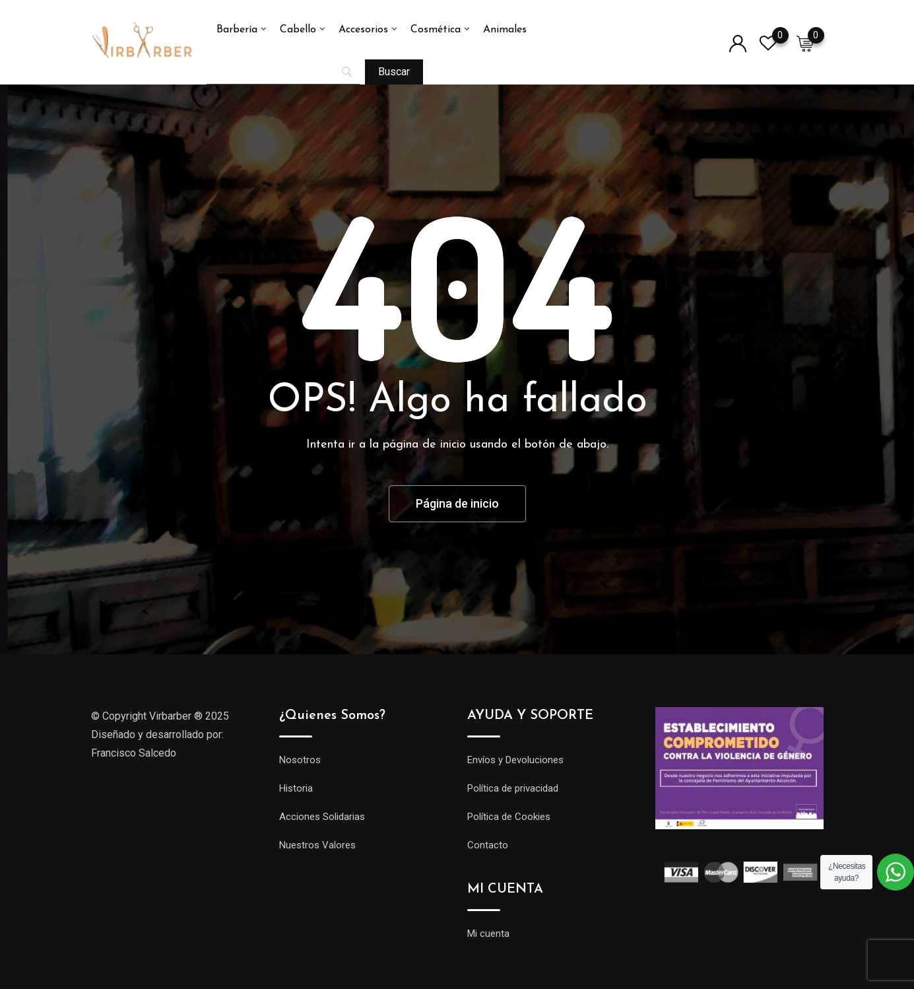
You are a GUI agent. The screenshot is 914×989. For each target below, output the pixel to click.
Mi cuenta (488, 933)
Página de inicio (457, 503)
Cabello (298, 29)
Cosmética (435, 29)
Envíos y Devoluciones (515, 760)
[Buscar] (394, 72)
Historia (296, 788)
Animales (505, 29)
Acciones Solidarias (322, 817)
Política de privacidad (512, 788)
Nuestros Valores (317, 845)
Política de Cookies (508, 817)
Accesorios (363, 29)
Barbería (236, 29)
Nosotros (300, 760)
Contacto (487, 845)
